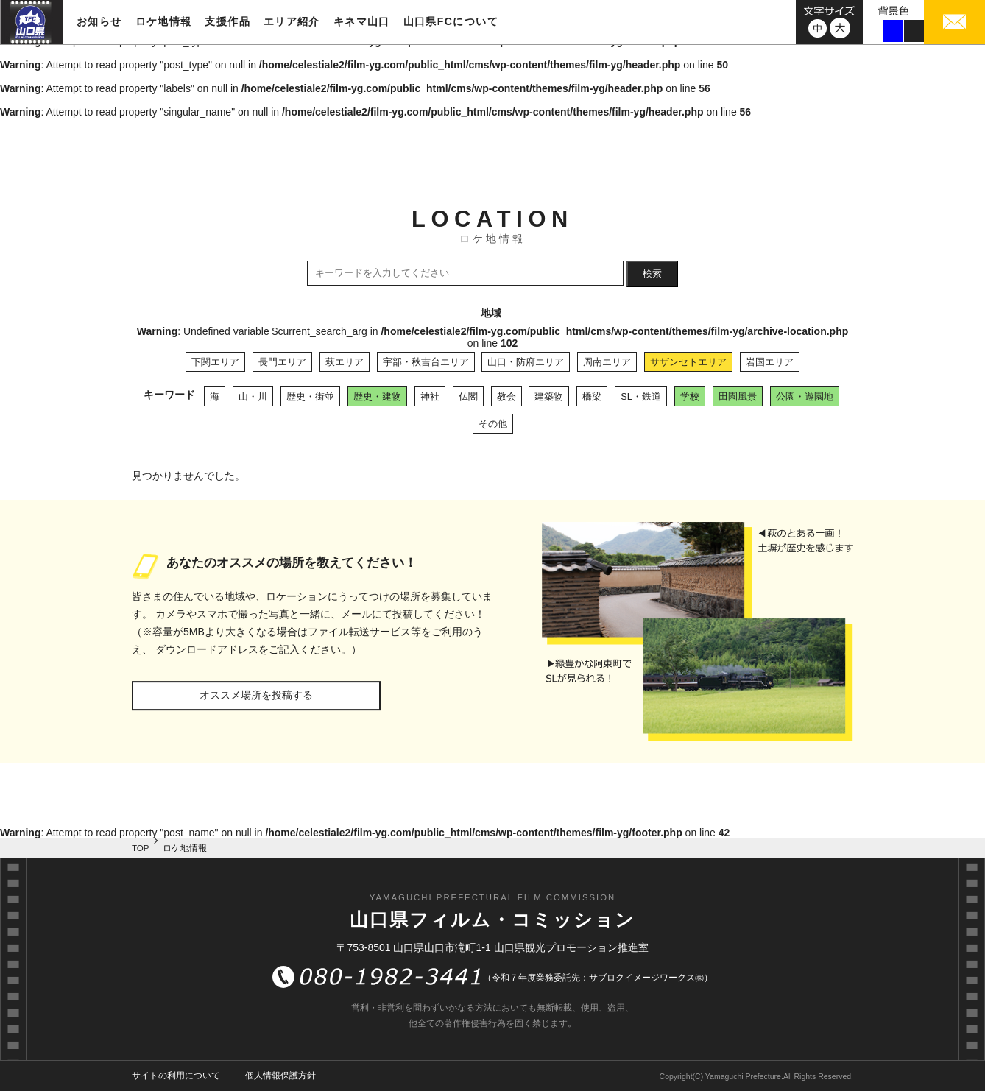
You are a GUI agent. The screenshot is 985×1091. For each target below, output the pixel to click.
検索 (652, 273)
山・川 (253, 396)
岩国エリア (770, 361)
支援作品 (227, 21)
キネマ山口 (361, 21)
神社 (429, 396)
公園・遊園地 (804, 396)
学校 (689, 396)
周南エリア (607, 361)
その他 (493, 423)
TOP (140, 848)
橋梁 (591, 396)
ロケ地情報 (163, 21)
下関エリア (215, 361)
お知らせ (99, 21)
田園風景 (738, 396)
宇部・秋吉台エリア (426, 361)
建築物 (548, 396)
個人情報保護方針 (280, 1075)
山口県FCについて (450, 21)
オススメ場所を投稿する (256, 695)
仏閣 (468, 396)
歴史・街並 (310, 396)
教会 (506, 396)
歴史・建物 (377, 396)
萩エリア (344, 361)
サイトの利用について (176, 1075)
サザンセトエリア (688, 361)
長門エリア (282, 361)
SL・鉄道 (641, 396)
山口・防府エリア (525, 361)
